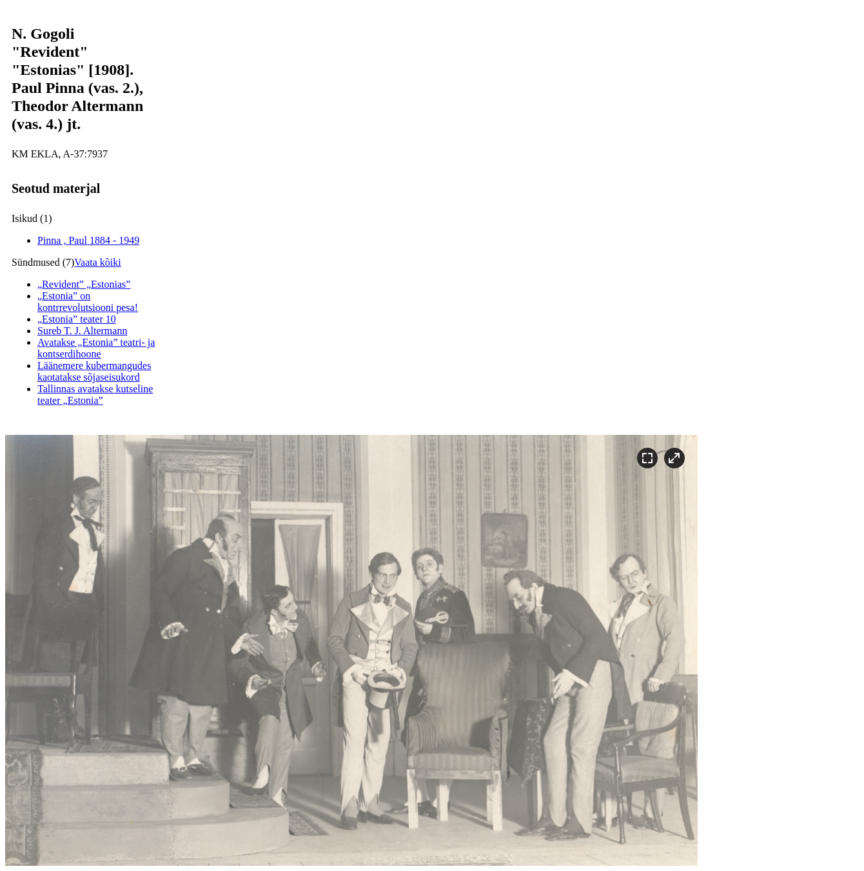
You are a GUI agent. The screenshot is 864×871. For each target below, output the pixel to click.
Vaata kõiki (97, 262)
